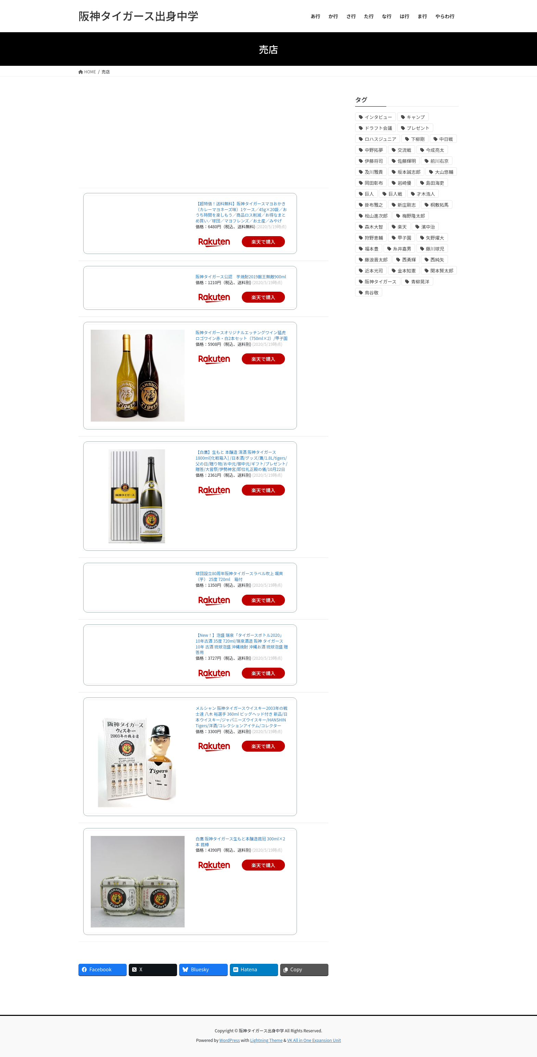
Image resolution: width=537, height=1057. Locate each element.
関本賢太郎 (441, 270)
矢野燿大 (435, 237)
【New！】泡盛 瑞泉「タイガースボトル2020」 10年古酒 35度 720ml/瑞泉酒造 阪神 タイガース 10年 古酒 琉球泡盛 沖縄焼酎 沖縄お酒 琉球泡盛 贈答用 (242, 643)
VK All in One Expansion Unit (314, 1040)
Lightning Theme (266, 1040)
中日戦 (446, 139)
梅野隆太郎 (413, 215)
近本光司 (374, 270)
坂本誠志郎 (409, 172)
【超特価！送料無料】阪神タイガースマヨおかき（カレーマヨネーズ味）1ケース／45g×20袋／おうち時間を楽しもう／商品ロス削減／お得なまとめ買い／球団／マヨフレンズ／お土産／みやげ (241, 212)
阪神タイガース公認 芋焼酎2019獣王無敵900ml (241, 276)
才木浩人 (426, 194)
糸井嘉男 (402, 248)
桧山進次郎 (376, 215)
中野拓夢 (374, 150)
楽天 (402, 226)
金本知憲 (407, 270)
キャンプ (416, 117)
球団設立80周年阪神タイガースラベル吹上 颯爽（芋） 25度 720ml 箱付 (239, 576)
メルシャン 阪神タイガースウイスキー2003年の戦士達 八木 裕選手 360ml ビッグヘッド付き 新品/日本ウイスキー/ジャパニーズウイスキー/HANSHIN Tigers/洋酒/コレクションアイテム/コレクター (242, 716)
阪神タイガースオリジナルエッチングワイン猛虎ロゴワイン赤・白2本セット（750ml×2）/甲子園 (242, 335)
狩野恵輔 (374, 237)
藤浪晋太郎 (376, 259)
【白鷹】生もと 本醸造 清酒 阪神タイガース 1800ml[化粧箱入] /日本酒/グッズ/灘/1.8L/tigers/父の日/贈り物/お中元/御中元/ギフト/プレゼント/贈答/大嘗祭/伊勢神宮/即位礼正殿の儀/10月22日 (241, 460)
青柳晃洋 (420, 281)
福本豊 (371, 248)
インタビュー (378, 117)
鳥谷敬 (371, 292)
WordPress (230, 1040)
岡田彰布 (374, 183)
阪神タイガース (381, 281)
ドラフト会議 (378, 128)
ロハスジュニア (380, 139)
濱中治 (428, 226)
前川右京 (439, 161)
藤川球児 (435, 248)
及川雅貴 (374, 172)
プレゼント (418, 128)
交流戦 (404, 150)
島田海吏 (435, 183)
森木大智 (374, 226)
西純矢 (437, 259)
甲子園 (404, 237)
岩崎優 (404, 183)
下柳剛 (418, 139)
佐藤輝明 (407, 161)
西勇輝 (409, 259)
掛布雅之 (374, 205)
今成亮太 (435, 150)
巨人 (369, 194)
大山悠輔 (444, 172)
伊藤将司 (374, 161)
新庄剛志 (407, 205)
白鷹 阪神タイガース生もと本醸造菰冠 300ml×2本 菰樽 (240, 841)
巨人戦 (395, 194)
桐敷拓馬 (439, 205)
